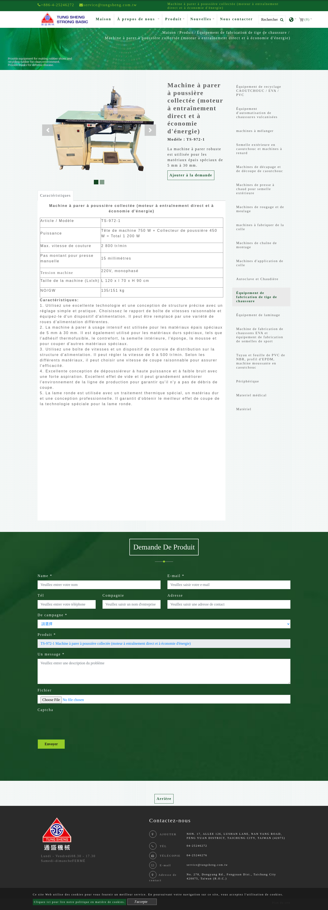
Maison (104, 18)
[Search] (272, 19)
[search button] (280, 20)
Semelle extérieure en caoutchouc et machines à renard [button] (259, 149)
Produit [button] (173, 19)
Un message (51, 654)
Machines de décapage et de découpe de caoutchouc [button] (259, 169)
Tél (41, 595)
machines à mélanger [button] (255, 131)
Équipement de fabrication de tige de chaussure (242, 32)
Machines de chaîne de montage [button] (256, 245)
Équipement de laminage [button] (258, 315)
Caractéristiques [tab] (55, 195)
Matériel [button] (243, 409)
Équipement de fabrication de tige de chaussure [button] (256, 297)
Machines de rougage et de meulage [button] (260, 209)
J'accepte (140, 902)
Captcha (45, 710)
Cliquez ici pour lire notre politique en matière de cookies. (79, 902)
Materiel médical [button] (251, 395)
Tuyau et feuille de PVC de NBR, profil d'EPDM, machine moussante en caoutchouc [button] (260, 361)
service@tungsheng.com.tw (207, 864)
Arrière (163, 799)
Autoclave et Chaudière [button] (257, 279)
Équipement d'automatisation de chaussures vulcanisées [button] (257, 113)
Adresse (175, 595)
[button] (48, 130)
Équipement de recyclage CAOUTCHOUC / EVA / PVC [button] (258, 91)
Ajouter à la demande (190, 175)
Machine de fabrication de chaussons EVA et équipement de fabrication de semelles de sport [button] (259, 335)
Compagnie (113, 595)
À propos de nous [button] (136, 19)
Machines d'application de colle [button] (259, 263)
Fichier (45, 690)
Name (45, 576)
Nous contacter (236, 19)
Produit (186, 32)
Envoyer (51, 744)
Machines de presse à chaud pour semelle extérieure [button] (255, 189)
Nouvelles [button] (201, 19)
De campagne (52, 615)
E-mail (175, 576)
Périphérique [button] (247, 381)
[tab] (261, 91)
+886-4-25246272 (56, 5)
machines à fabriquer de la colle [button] (260, 227)
